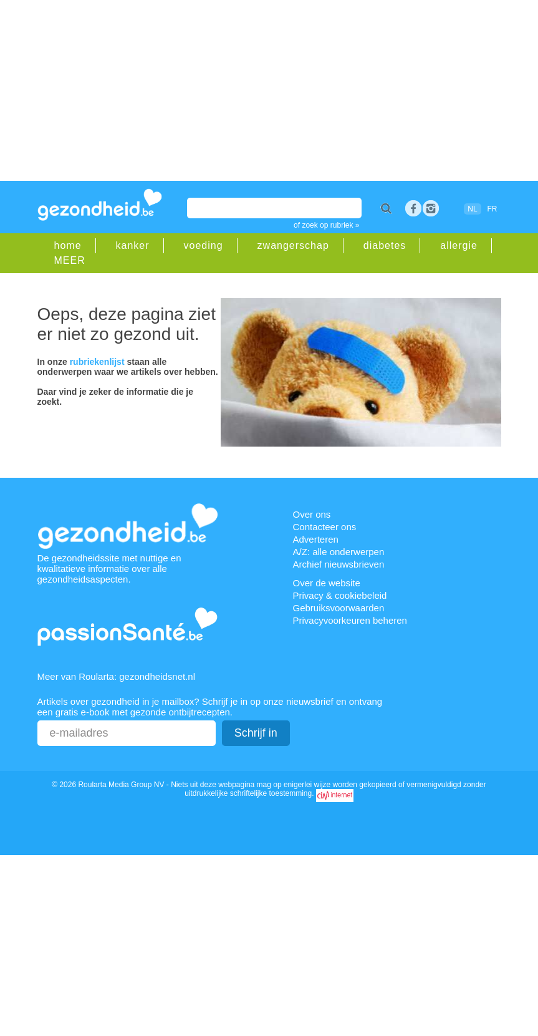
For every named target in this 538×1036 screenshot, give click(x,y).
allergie (459, 245)
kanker (133, 245)
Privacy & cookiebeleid (340, 595)
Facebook (413, 208)
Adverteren (316, 539)
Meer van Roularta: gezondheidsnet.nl (116, 676)
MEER (69, 260)
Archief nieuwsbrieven (339, 564)
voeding (203, 245)
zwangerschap (293, 245)
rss (431, 208)
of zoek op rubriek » (326, 225)
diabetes (384, 245)
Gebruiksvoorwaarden (339, 608)
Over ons (312, 514)
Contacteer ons (325, 526)
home (68, 245)
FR (492, 209)
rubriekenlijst (97, 362)
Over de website (326, 583)
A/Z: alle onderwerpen (339, 551)
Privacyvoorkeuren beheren (350, 620)
